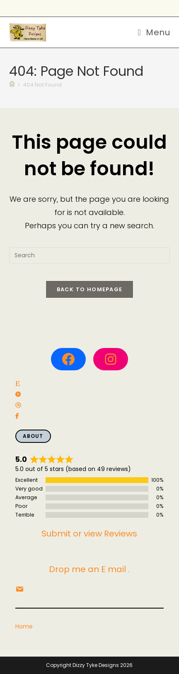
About (33, 436)
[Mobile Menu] (154, 32)
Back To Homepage (90, 289)
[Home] (12, 85)
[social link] (17, 384)
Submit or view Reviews (89, 533)
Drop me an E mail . (89, 569)
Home (24, 626)
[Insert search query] (89, 255)
